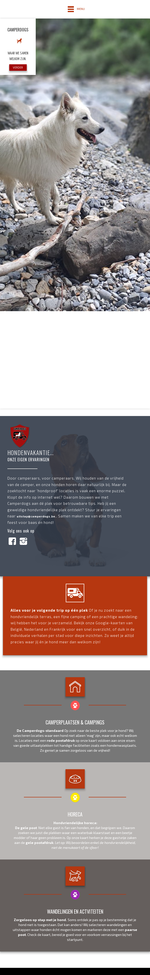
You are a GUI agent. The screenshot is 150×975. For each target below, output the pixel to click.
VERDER (18, 67)
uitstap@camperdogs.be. (36, 516)
